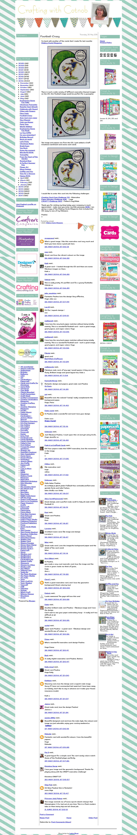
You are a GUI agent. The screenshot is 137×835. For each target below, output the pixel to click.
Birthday (24, 372)
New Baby (25, 492)
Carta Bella (25, 387)
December (24, 83)
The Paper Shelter (28, 576)
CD (22, 378)
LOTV (23, 467)
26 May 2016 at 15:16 (56, 426)
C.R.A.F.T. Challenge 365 (51, 201)
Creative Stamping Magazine (28, 407)
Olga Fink (48, 785)
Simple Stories (27, 547)
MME (23, 472)
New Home (25, 494)
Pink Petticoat (26, 516)
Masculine (25, 479)
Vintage (24, 590)
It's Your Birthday (112, 601)
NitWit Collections (28, 496)
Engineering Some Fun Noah (27, 129)
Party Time (24, 124)
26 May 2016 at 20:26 (57, 634)
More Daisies (25, 169)
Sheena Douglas (27, 543)
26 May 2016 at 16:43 (57, 440)
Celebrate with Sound (29, 109)
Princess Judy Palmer (53, 798)
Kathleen (48, 680)
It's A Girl (109, 634)
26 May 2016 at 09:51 (57, 316)
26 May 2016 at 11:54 (56, 375)
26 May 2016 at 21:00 (57, 675)
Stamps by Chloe (28, 565)
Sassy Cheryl (26, 536)
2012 (21, 193)
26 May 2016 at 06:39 (57, 288)
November (24, 85)
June (22, 96)
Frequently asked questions (28, 447)
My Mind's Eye (27, 488)
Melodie (48, 734)
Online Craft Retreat (29, 499)
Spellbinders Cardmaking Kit (27, 558)
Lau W (47, 307)
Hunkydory (25, 459)
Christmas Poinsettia (28, 105)
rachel (47, 625)
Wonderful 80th (26, 152)
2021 (21, 70)
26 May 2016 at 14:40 (57, 405)
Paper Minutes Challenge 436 (54, 199)
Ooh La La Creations (29, 501)
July (22, 94)
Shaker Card (26, 541)
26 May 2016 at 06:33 (57, 274)
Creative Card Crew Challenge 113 (55, 197)
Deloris (48, 593)
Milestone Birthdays (29, 481)
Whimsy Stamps (27, 594)
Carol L (48, 579)
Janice (47, 704)
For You (109, 566)
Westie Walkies (26, 126)
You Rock (23, 148)
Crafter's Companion (29, 398)
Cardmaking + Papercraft (26, 380)
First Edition (26, 445)
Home (69, 818)
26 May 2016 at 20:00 (57, 588)
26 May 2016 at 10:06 (57, 348)
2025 (21, 63)
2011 (20, 195)
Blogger (32, 601)
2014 (21, 189)
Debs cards (49, 411)
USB (22, 587)
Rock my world (26, 139)
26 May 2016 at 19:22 (57, 574)
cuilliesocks (49, 367)
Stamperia (25, 563)
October (24, 87)
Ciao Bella (25, 390)
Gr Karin (48, 386)
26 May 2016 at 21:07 (57, 699)
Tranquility (24, 155)
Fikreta (47, 353)
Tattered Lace (26, 570)
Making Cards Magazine (26, 477)
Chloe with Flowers (27, 111)
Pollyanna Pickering (29, 521)
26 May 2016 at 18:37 (56, 523)
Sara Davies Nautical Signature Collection (29, 533)
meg (46, 252)
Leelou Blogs (73, 833)
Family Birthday (27, 439)
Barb (46, 655)
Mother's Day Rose (111, 652)
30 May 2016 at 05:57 (57, 779)
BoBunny (24, 374)
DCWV (23, 410)
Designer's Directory (29, 421)
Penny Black (26, 512)
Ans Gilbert (50, 558)
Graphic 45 (25, 450)
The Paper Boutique (28, 574)
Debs (47, 604)
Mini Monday (26, 483)
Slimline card (26, 554)
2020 (21, 72)
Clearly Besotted (27, 392)
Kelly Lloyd (49, 667)
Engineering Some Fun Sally (27, 101)
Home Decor (26, 456)
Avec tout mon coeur (28, 118)
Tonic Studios (26, 583)
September (25, 90)
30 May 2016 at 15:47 (57, 793)
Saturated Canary (28, 537)
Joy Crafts (25, 463)
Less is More (26, 468)
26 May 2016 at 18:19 (56, 507)
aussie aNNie (50, 718)
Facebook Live (26, 438)
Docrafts (24, 430)
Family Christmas (28, 441)
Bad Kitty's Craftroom (54, 359)
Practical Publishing (29, 523)
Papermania (25, 510)
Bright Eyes (24, 146)
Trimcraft (24, 585)
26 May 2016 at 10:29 (57, 362)
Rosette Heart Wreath (29, 107)
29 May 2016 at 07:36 (57, 761)
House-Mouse (26, 458)
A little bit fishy (112, 549)
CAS (22, 376)
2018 (21, 76)
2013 (21, 191)
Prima (23, 525)
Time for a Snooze (27, 174)
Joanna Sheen (26, 461)
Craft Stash (25, 396)
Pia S (47, 752)
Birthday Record (26, 137)
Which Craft (25, 592)
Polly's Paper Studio (29, 519)
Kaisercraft (25, 465)
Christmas (25, 388)
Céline (47, 464)
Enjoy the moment (27, 150)
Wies (47, 542)
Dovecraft (25, 432)
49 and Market (27, 367)
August (23, 92)
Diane (47, 639)
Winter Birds (111, 533)
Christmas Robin (27, 144)
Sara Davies (25, 530)
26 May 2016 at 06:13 (57, 247)
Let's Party (24, 141)
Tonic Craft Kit (27, 581)
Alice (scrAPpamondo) (54, 499)
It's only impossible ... (112, 499)
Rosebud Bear (25, 161)
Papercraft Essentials (25, 507)
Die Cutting (25, 425)
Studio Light (26, 567)
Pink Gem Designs (28, 514)
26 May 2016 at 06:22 (57, 258)
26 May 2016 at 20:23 (57, 599)
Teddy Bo (24, 572)
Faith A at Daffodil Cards (55, 445)
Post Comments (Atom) (61, 822)
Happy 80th (25, 176)
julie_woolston (51, 293)
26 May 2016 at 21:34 (57, 712)
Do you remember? (28, 135)
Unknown (48, 432)
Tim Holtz (24, 577)
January (23, 185)
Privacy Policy (106, 42)
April (22, 178)
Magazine (25, 474)
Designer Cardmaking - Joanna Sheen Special (26, 416)
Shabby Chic (26, 539)
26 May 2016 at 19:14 (56, 553)
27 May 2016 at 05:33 (57, 747)
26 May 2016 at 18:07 (57, 493)
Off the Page (26, 497)
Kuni (46, 512)
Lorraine (48, 528)
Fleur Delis (24, 113)
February (24, 182)
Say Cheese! (25, 120)
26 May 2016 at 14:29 (57, 389)
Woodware (25, 596)
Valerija (48, 279)
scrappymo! (49, 238)
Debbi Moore (26, 412)
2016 (21, 81)
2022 (21, 68)
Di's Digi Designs (28, 423)
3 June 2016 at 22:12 (56, 809)
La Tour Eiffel (25, 133)
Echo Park (25, 436)
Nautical (24, 490)
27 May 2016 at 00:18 (57, 729)
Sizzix (23, 552)
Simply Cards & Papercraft (27, 549)
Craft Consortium (28, 394)
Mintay (23, 485)
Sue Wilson (25, 568)
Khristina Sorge (51, 766)
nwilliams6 (49, 321)
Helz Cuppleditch (28, 454)
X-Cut (23, 597)
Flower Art (24, 167)
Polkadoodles (26, 517)
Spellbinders (26, 556)
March (23, 180)
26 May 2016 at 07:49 (57, 302)
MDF (23, 470)
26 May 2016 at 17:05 (57, 459)
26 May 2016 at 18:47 (56, 537)
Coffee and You (26, 171)
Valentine (24, 588)
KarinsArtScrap (51, 381)
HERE (87, 207)
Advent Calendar (27, 368)
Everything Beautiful (110, 617)
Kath (46, 263)
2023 (21, 65)
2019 (21, 74)
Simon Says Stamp (29, 545)
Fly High (109, 516)
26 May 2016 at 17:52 (57, 475)
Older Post (93, 818)
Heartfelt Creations (28, 452)
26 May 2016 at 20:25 (57, 620)
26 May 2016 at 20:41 (57, 650)
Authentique (25, 370)
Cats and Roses (26, 122)
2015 (21, 187)
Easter (23, 434)
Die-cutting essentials (25, 427)
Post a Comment (47, 814)
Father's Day (26, 443)
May (22, 98)
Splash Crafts (26, 561)
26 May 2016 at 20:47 (57, 662)
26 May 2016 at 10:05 (57, 332)
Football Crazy (26, 115)
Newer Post (44, 818)
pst (46, 394)
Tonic (23, 579)
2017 (21, 79)
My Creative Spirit (28, 487)
